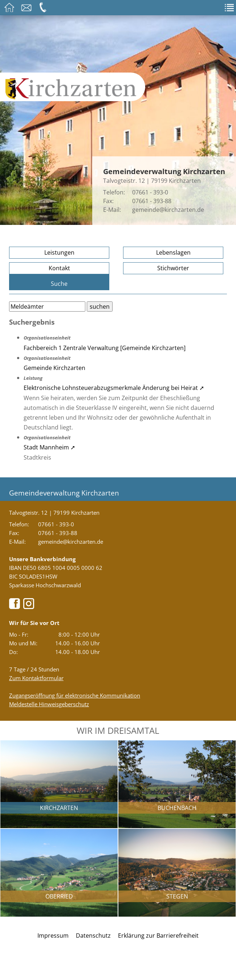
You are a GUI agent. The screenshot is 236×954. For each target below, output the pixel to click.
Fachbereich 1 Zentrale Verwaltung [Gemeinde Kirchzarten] (105, 348)
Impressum (53, 935)
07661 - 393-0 (150, 192)
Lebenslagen (173, 252)
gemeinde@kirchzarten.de (168, 210)
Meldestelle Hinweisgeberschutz (49, 704)
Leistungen (59, 252)
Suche (59, 284)
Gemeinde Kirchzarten (54, 368)
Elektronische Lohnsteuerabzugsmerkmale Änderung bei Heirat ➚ (114, 388)
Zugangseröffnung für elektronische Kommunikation (74, 695)
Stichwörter (173, 268)
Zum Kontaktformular (36, 678)
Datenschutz (93, 935)
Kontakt (59, 268)
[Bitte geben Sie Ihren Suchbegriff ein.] (47, 306)
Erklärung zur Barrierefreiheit (158, 935)
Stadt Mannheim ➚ (49, 447)
